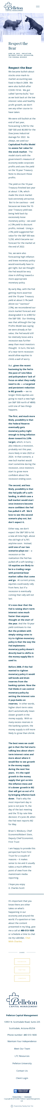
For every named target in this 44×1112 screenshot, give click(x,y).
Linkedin (22, 978)
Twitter (22, 970)
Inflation (26, 53)
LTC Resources (22, 1056)
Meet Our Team (22, 1048)
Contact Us (22, 1070)
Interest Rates (15, 55)
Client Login (22, 1078)
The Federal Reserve (17, 57)
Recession (28, 55)
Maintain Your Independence (22, 1041)
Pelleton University (22, 1063)
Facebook (22, 961)
